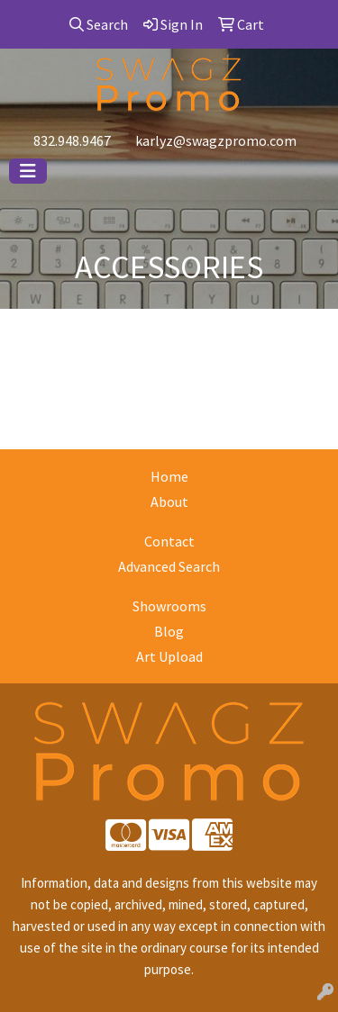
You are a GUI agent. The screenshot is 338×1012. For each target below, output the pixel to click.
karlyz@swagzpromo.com (216, 140)
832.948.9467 (72, 140)
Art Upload (169, 656)
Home (169, 476)
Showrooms (169, 606)
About (169, 501)
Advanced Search (169, 566)
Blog (169, 631)
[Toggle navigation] (28, 171)
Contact (169, 541)
